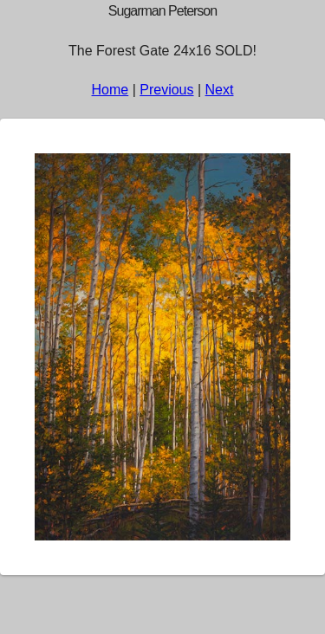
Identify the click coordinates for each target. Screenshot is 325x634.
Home (110, 89)
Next (219, 89)
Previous (166, 89)
